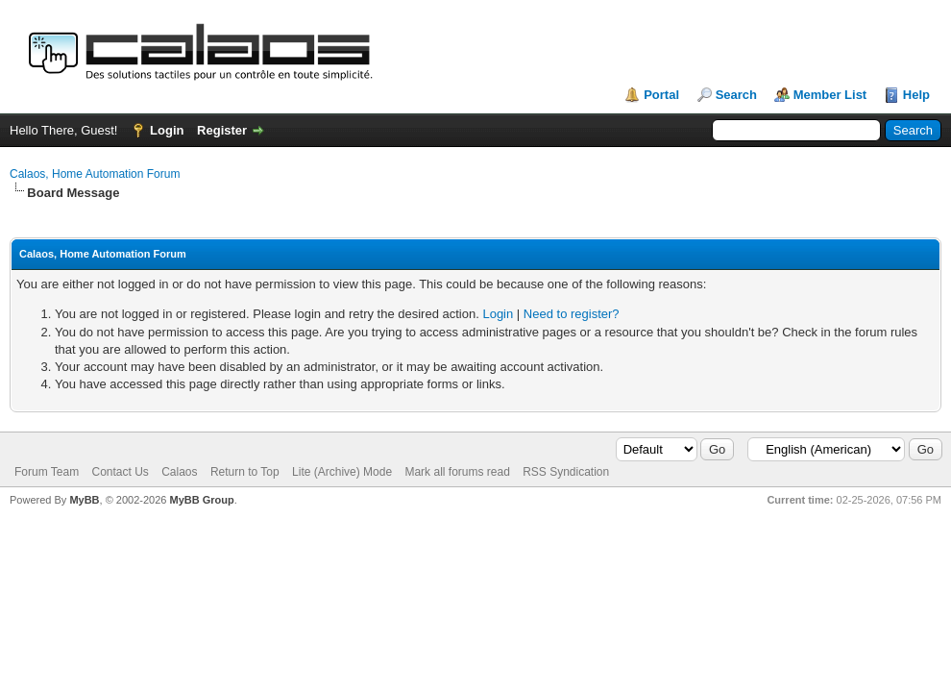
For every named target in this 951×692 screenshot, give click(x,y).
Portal (661, 94)
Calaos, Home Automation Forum (95, 174)
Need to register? (572, 314)
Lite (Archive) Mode (342, 472)
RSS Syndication (566, 472)
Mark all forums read (456, 472)
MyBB (84, 500)
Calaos (179, 472)
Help (916, 94)
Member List (830, 94)
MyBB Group (201, 500)
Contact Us (119, 472)
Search (736, 94)
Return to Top (245, 472)
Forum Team (46, 472)
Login (166, 130)
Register (222, 130)
